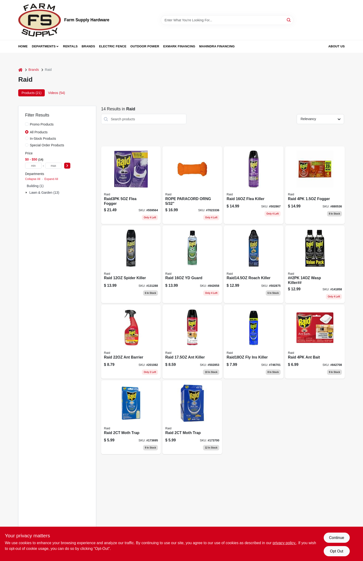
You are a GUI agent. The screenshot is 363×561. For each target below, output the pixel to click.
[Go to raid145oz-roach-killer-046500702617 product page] (253, 264)
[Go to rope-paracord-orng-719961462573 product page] (192, 185)
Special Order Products (47, 145)
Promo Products (42, 124)
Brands (88, 46)
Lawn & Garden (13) (44, 192)
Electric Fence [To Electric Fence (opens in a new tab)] (112, 46)
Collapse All (32, 179)
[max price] (53, 166)
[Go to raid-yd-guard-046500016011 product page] (192, 264)
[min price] (33, 166)
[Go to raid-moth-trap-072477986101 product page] (192, 417)
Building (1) (35, 186)
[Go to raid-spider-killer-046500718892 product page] (131, 264)
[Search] (289, 20)
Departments (44, 46)
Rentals (70, 46)
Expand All (51, 179)
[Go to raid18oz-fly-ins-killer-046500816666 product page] (253, 342)
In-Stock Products (43, 138)
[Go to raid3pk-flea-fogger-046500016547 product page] (131, 185)
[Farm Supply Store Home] (39, 20)
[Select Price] (67, 166)
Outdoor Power (144, 46)
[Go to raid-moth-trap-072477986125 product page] (131, 417)
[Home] (20, 69)
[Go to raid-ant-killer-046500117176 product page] (192, 342)
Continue (336, 538)
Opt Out (336, 551)
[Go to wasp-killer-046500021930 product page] (315, 264)
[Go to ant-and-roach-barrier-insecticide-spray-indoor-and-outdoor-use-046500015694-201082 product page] (131, 342)
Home (23, 46)
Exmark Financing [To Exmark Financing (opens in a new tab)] (179, 46)
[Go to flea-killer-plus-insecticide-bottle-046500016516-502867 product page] (253, 185)
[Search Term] (227, 20)
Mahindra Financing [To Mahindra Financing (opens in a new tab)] (217, 46)
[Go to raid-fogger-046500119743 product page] (315, 185)
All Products (39, 132)
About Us (336, 46)
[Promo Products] (26, 124)
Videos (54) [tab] (56, 93)
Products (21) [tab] (31, 93)
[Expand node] (27, 192)
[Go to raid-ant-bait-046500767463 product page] (315, 342)
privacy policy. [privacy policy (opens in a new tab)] (284, 543)
